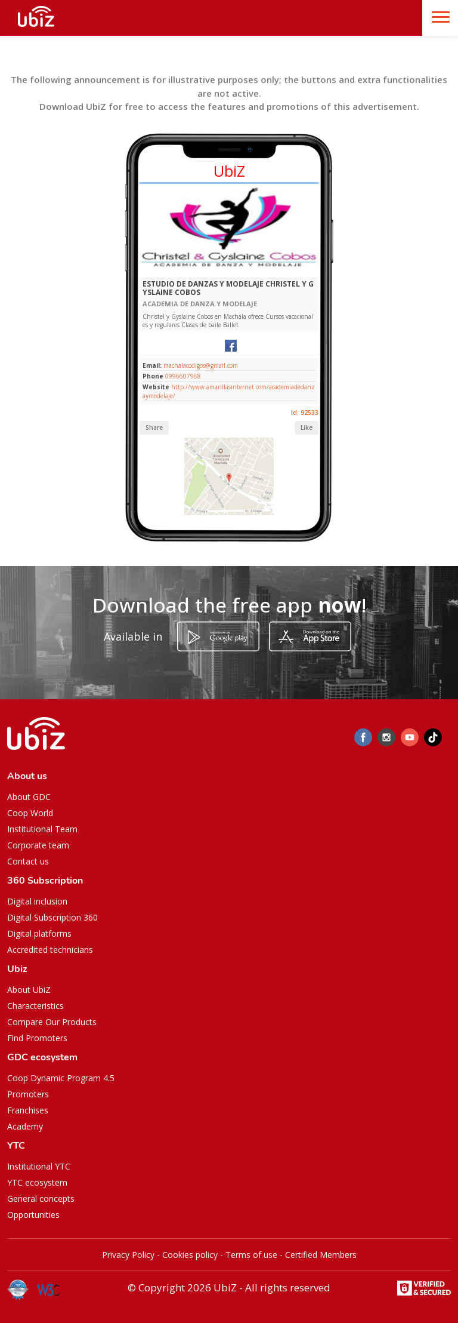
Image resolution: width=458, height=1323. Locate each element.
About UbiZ (29, 989)
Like (306, 427)
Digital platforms (39, 933)
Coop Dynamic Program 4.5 (60, 1078)
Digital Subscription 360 (52, 917)
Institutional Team (42, 829)
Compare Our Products (52, 1021)
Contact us (28, 861)
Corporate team (38, 845)
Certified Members (321, 1254)
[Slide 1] (210, 271)
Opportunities (33, 1214)
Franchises (27, 1110)
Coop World (30, 813)
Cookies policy (190, 1254)
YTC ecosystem (37, 1182)
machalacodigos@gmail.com (200, 365)
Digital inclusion (37, 901)
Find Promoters (37, 1038)
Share (154, 427)
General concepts (41, 1198)
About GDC (29, 796)
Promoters (28, 1094)
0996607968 (183, 376)
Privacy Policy (128, 1254)
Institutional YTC (38, 1166)
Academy (25, 1126)
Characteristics (35, 1005)
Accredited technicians (50, 949)
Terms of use (251, 1254)
